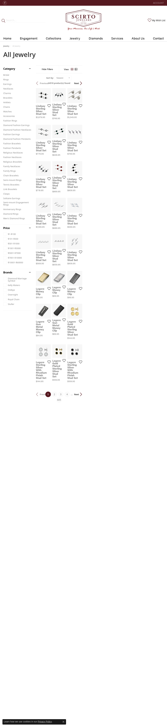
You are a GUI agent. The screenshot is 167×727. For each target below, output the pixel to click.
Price (6, 228)
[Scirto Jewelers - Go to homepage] (83, 20)
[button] (158, 3)
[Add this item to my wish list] (74, 132)
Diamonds (96, 38)
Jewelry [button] (75, 38)
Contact (158, 38)
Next (158, 83)
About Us (138, 38)
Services (117, 38)
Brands (7, 272)
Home (7, 38)
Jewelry (6, 46)
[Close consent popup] (63, 722)
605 (113, 547)
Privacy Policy (45, 721)
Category (9, 68)
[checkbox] (9, 234)
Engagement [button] (28, 38)
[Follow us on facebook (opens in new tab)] (5, 3)
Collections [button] (53, 38)
